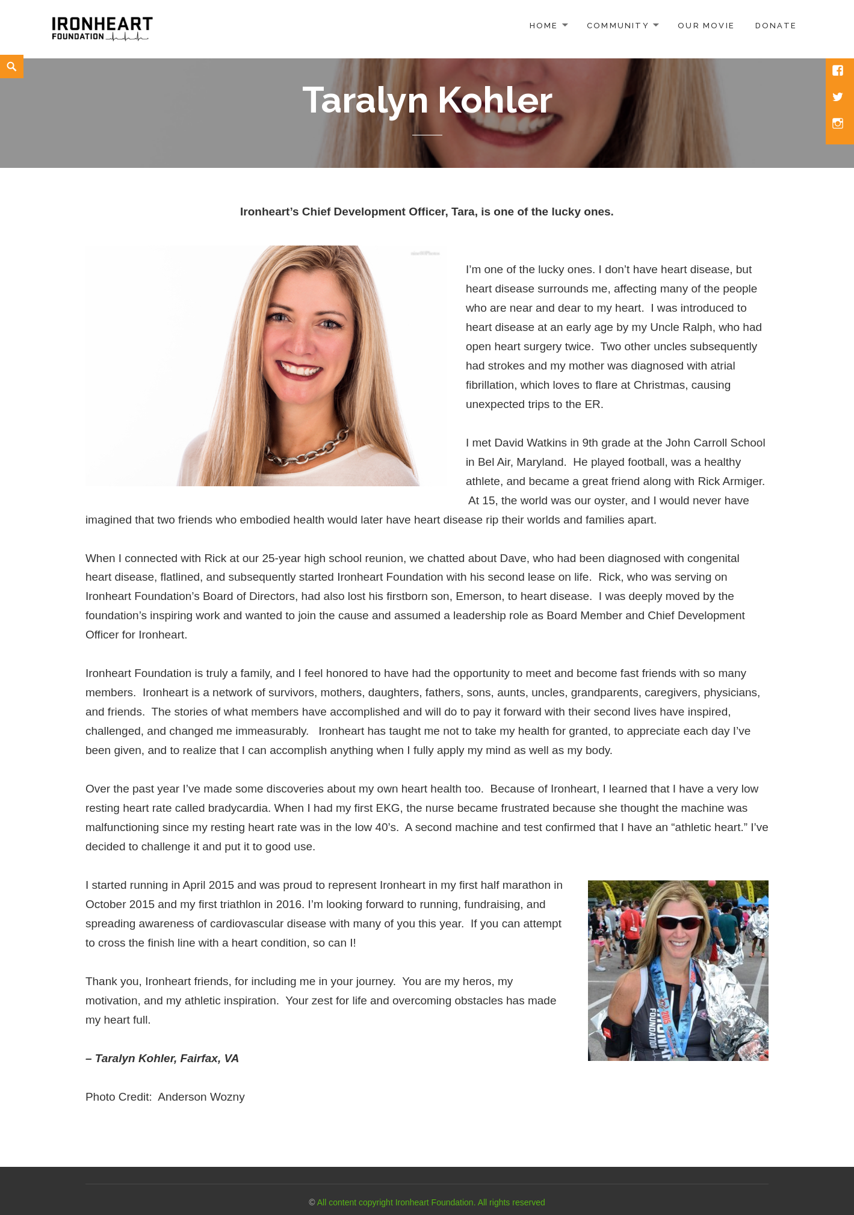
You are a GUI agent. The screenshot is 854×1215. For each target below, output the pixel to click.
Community (618, 25)
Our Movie (706, 25)
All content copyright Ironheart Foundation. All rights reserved (431, 1202)
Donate (776, 25)
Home (544, 25)
